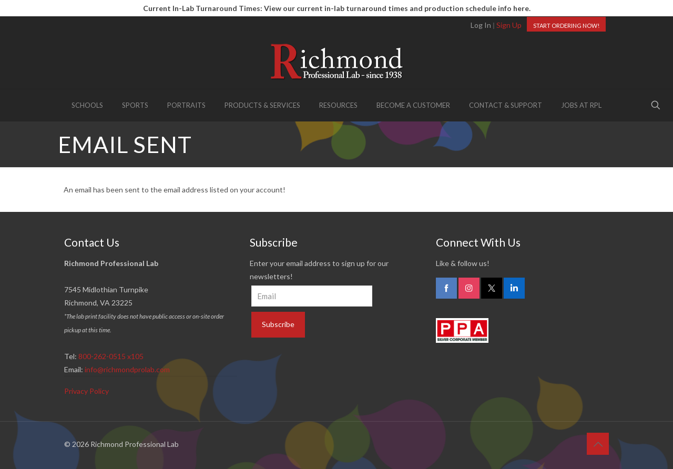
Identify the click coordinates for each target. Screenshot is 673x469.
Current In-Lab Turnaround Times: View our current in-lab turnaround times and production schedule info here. (337, 8)
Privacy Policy (86, 390)
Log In (481, 25)
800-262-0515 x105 (111, 356)
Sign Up (509, 25)
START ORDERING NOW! (566, 25)
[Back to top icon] (598, 444)
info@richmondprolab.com (127, 369)
